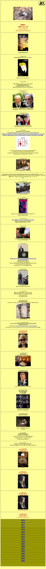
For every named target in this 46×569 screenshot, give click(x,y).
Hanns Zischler (25, 114)
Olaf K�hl (24, 392)
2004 (23, 556)
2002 (23, 561)
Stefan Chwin (30, 108)
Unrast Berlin (15, 109)
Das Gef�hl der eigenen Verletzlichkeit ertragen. (23, 219)
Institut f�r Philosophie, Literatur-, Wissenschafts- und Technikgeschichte (23, 132)
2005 (23, 553)
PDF (23, 177)
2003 (23, 558)
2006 (23, 551)
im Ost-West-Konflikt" (23, 259)
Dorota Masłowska (26, 238)
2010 (23, 541)
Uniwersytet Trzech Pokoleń (23, 408)
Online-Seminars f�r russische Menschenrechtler (26, 325)
